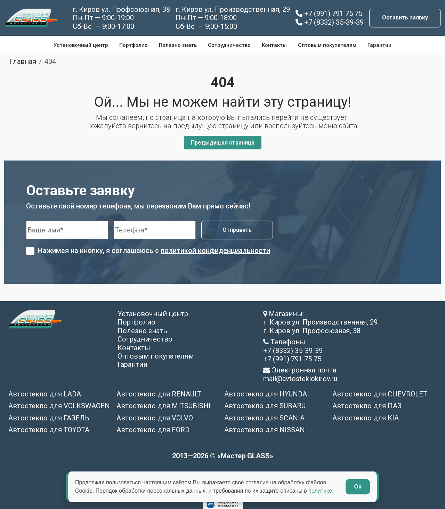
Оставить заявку (405, 17)
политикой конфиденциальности (215, 250)
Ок (357, 487)
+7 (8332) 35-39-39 (330, 22)
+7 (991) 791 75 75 (329, 13)
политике (320, 491)
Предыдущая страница (222, 142)
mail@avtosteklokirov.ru (300, 378)
